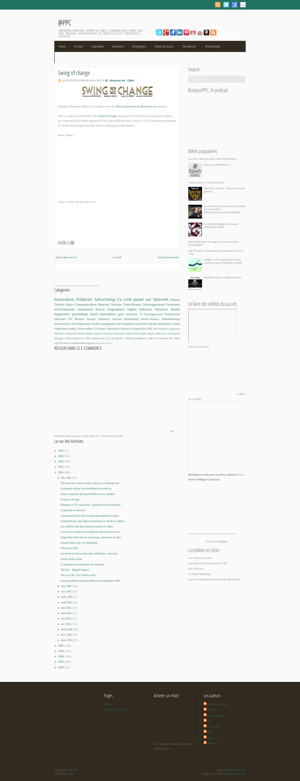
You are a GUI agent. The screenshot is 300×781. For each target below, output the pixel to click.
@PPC (64, 22)
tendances (105, 319)
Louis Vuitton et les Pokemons (205, 182)
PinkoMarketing (171, 319)
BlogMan (211, 710)
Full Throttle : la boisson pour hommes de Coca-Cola (216, 252)
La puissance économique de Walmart (82, 564)
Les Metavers (196, 568)
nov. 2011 (66, 586)
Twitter (60, 304)
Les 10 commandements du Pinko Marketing (213, 579)
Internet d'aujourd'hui (134, 328)
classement (86, 309)
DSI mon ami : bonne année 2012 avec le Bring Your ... (91, 483)
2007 (61, 661)
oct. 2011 (66, 591)
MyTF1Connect (62, 343)
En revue (78, 46)
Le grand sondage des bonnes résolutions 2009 (221, 225)
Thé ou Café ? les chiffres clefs (77, 575)
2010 (61, 645)
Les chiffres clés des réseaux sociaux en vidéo (86, 526)
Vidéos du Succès (164, 46)
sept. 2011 (67, 596)
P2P (71, 319)
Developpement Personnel (161, 304)
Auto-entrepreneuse (217, 704)
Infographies (139, 46)
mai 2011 (66, 618)
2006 (61, 667)
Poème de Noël (69, 548)
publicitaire (161, 333)
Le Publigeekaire (215, 715)
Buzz (70, 304)
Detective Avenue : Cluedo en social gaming (224, 190)
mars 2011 (67, 629)
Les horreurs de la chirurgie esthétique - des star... (89, 553)
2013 (61, 461)
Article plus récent (66, 257)
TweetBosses (189, 46)
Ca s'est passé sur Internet (143, 299)
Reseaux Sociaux (110, 304)
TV (141, 314)
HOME (107, 704)
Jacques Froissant (104, 333)
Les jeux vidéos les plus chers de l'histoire (212, 158)
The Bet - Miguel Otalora (74, 569)
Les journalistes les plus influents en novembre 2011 (90, 580)
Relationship (132, 319)
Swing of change (74, 72)
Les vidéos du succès (200, 558)
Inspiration (98, 46)
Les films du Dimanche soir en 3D (207, 563)
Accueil (117, 257)
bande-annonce (151, 319)
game (122, 314)
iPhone (175, 300)
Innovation (118, 46)
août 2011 (66, 602)
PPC (209, 721)
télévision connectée (65, 333)
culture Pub (132, 333)
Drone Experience (75, 338)
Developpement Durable (86, 324)
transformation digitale (82, 343)
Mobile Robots (147, 333)
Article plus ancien (168, 257)
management (109, 324)
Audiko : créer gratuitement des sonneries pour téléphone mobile (223, 261)
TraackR (129, 338)
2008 (61, 656)
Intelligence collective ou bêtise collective (213, 474)
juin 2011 (66, 613)
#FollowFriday (212, 46)
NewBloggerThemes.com (233, 774)
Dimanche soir (66, 57)
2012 (61, 467)
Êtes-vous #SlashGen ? (217, 164)
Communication (86, 304)
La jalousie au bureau (72, 510)
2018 (61, 450)
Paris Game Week (103, 343)
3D (106, 80)
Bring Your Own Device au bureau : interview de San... (91, 537)
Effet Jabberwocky (96, 338)
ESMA (130, 80)
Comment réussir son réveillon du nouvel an (85, 488)
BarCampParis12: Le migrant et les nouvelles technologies (213, 243)
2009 (61, 651)
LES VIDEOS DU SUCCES (116, 710)
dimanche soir (118, 80)
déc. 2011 (66, 477)
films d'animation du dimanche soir (136, 106)
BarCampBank (125, 324)
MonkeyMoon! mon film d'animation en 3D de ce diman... (93, 521)
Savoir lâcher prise (71, 559)
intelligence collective (146, 338)
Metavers (163, 309)
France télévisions (109, 328)
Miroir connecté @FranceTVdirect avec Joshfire (87, 494)
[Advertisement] (76, 280)
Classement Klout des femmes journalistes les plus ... (90, 515)
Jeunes (176, 324)
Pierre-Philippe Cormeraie (204, 479)
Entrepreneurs (63, 324)
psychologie (81, 314)
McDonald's (165, 324)
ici (121, 436)
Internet (118, 319)
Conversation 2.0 (87, 328)
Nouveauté (120, 333)
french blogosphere (111, 309)
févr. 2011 (66, 634)
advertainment (65, 309)
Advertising (105, 299)
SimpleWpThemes (236, 770)
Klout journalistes (104, 314)
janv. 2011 (66, 640)
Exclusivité (140, 324)
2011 (61, 472)
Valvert (210, 732)
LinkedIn (152, 324)
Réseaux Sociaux (86, 319)
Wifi (150, 328)
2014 (61, 456)
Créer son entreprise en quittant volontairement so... (90, 532)
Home (62, 46)
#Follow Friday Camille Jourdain (222, 277)
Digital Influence (141, 309)
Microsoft (61, 319)
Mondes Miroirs (86, 333)
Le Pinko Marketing (199, 574)
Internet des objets (169, 338)
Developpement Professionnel (162, 314)
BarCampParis (161, 328)
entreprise (132, 314)
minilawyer (212, 743)
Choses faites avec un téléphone (79, 542)
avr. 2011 (66, 624)
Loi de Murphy (116, 338)
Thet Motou (213, 726)
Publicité (85, 299)
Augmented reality (65, 328)
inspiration (174, 328)
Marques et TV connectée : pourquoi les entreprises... (91, 504)
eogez (210, 738)
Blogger (223, 541)
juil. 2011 (66, 607)
